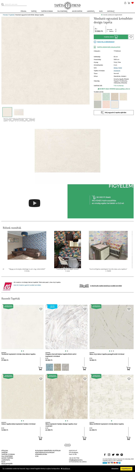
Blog (3, 462)
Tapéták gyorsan (8, 454)
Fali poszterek (7, 456)
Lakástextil (5, 460)
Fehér (120, 68)
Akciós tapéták (7, 458)
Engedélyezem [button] (126, 468)
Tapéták (11, 15)
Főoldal (5, 15)
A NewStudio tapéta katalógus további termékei (106, 286)
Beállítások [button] (65, 468)
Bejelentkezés (6, 464)
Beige (116, 68)
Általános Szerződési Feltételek (48, 450)
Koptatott (117, 71)
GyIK (36, 456)
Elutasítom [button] (115, 468)
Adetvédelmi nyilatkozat (44, 452)
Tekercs (111, 31)
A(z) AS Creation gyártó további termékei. (27, 285)
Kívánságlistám (41, 454)
